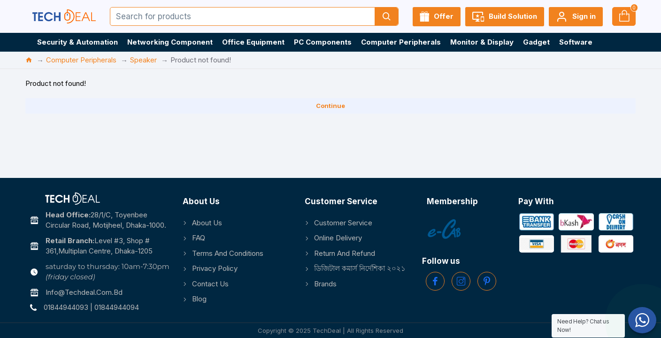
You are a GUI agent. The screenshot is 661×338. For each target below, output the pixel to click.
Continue (330, 105)
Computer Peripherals (81, 59)
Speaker (143, 59)
